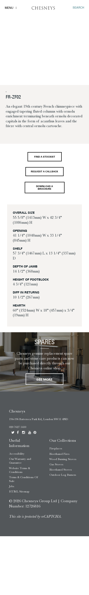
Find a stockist (44, 157)
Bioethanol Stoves (60, 469)
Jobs (11, 486)
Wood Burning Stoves (62, 459)
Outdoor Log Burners (62, 474)
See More (44, 379)
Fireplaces (55, 448)
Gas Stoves (56, 464)
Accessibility (16, 453)
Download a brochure (44, 187)
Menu (9, 8)
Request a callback (44, 171)
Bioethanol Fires (59, 454)
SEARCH (78, 7)
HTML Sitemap (19, 491)
